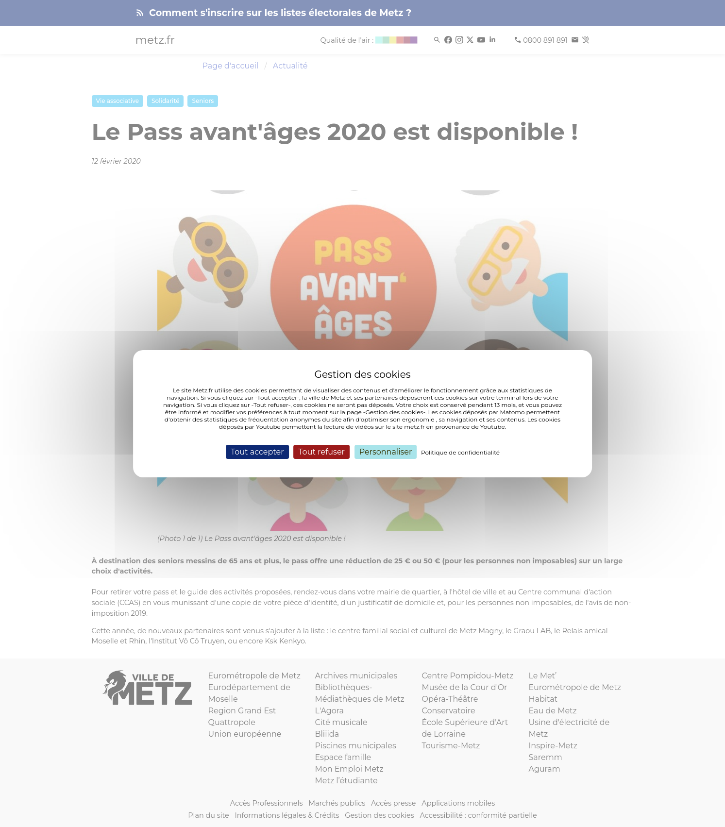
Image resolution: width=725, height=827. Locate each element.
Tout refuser (321, 451)
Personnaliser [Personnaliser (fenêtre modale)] (385, 451)
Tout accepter (257, 451)
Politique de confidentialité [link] (460, 452)
